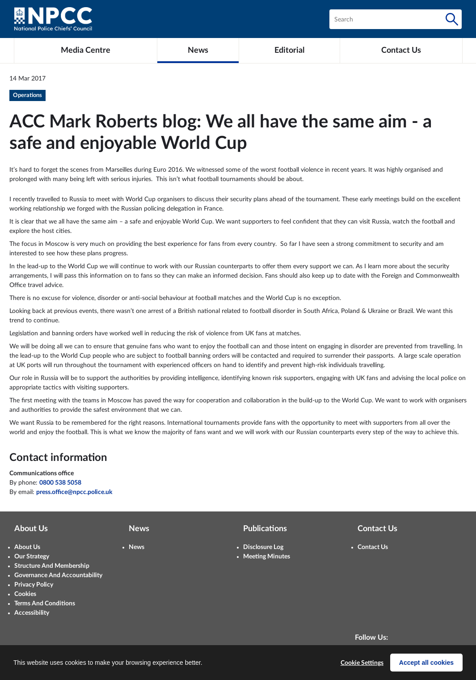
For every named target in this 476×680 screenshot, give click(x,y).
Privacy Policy (33, 585)
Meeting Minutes (266, 556)
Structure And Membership (51, 566)
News (136, 547)
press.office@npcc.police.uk (74, 492)
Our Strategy (31, 556)
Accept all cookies (426, 662)
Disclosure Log (263, 547)
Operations (27, 95)
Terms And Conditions (44, 603)
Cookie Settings (362, 663)
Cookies (25, 594)
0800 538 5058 (60, 483)
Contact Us (373, 547)
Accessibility (31, 613)
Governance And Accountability (58, 575)
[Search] (452, 19)
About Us (27, 547)
